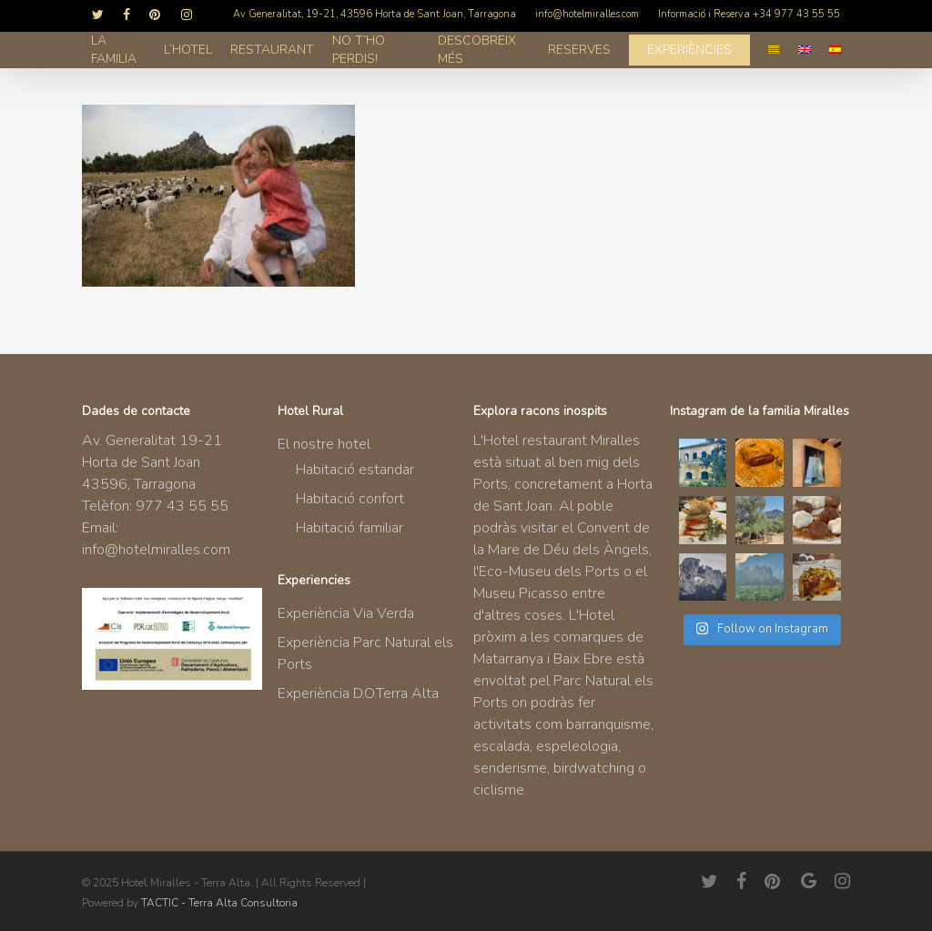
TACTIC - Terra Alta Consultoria (219, 903)
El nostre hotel (324, 444)
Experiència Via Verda (346, 613)
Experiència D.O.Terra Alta (358, 693)
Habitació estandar (355, 470)
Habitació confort (350, 499)
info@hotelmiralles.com (156, 550)
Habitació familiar (349, 528)
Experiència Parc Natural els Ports (365, 653)
